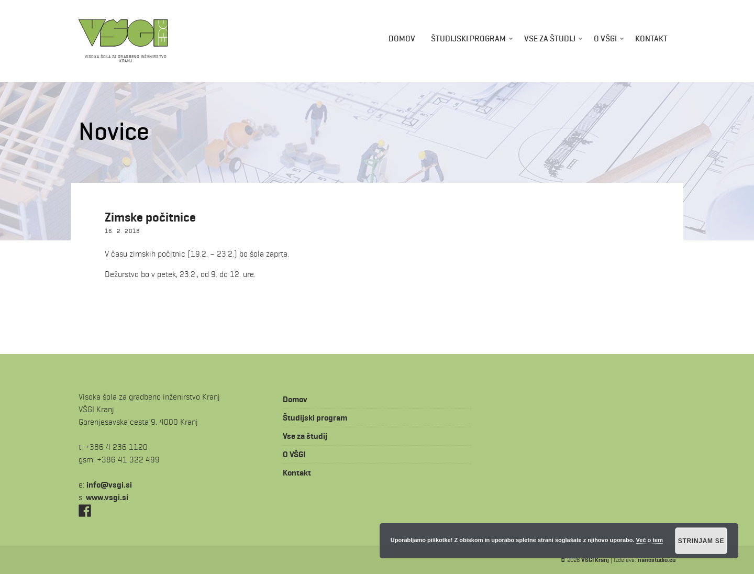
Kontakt (651, 38)
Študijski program (468, 38)
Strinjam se (701, 541)
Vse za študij (549, 38)
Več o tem (649, 540)
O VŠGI (605, 38)
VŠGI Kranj (595, 560)
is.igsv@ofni (109, 485)
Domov (402, 38)
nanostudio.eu (656, 560)
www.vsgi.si (107, 497)
